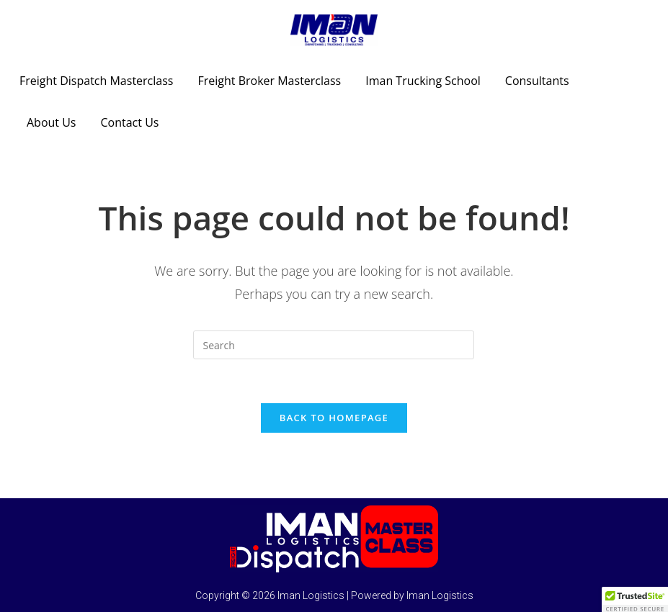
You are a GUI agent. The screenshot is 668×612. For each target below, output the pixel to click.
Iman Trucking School (423, 81)
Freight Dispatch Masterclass (96, 81)
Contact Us (130, 122)
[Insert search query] (333, 344)
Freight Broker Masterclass (269, 81)
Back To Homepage (334, 417)
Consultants (537, 81)
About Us (51, 122)
